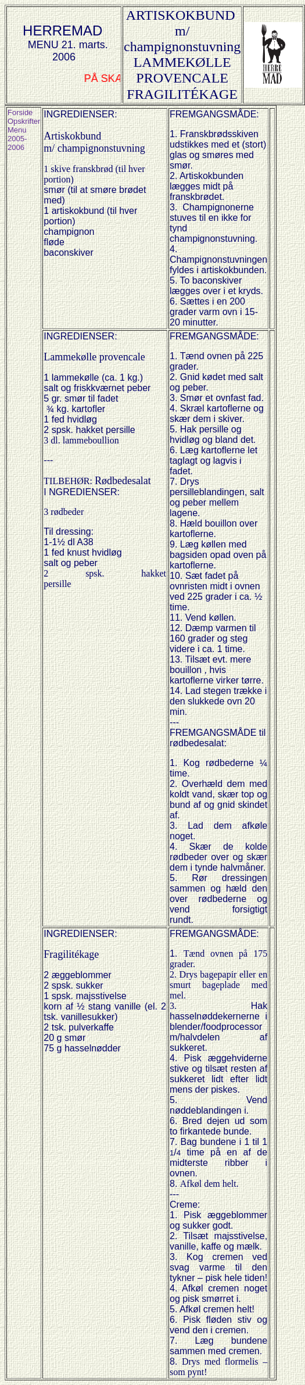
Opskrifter (24, 121)
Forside (20, 112)
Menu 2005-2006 (17, 139)
